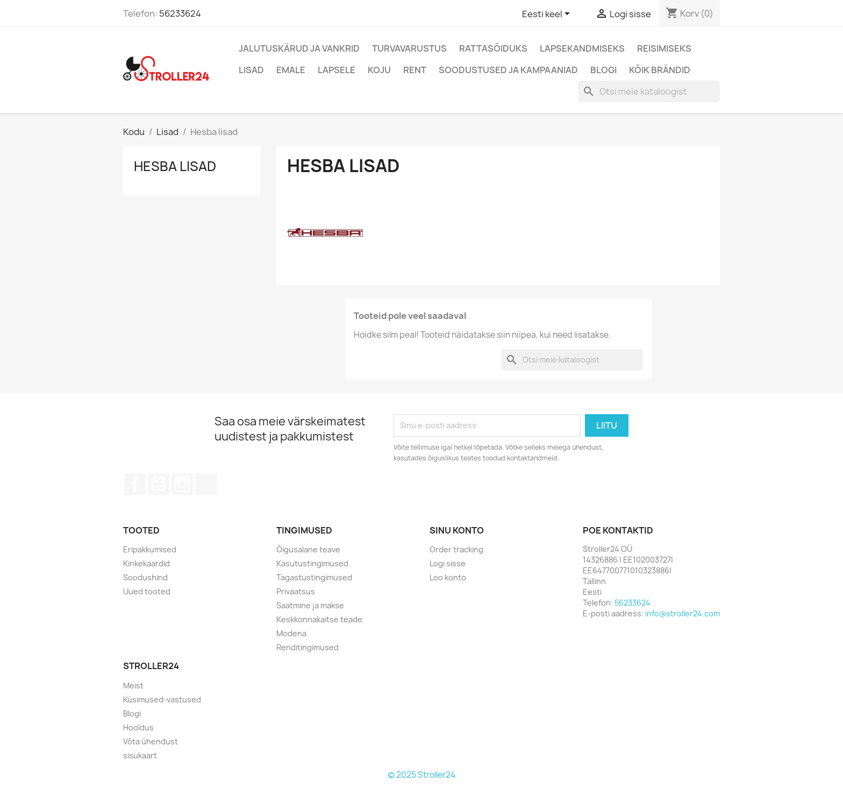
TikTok (206, 484)
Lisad (251, 70)
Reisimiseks (664, 48)
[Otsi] (649, 91)
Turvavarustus (409, 48)
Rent (414, 70)
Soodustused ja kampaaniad (508, 70)
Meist (133, 685)
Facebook (135, 484)
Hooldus (138, 727)
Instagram (182, 484)
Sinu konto (457, 530)
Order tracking (456, 549)
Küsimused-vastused (162, 699)
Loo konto (448, 577)
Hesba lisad (175, 166)
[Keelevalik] (548, 14)
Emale (290, 70)
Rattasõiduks (493, 48)
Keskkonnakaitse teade (319, 619)
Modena (291, 633)
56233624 (180, 13)
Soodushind (145, 577)
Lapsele (336, 70)
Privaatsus (295, 591)
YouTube (158, 484)
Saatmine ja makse (310, 605)
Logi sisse (448, 563)
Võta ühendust (150, 741)
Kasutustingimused (312, 563)
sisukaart (140, 755)
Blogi (603, 70)
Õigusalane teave (308, 549)
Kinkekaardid (146, 563)
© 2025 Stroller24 (421, 774)
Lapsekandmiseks (582, 48)
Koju (379, 70)
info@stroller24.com (682, 613)
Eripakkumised (149, 549)
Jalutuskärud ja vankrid (299, 48)
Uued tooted (146, 591)
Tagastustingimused (314, 577)
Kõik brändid (659, 70)
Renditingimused (307, 647)
